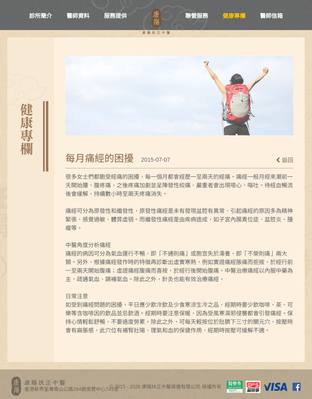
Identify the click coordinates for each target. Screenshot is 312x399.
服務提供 (115, 16)
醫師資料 (78, 16)
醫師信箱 (271, 16)
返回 (284, 160)
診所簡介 (40, 16)
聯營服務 (196, 16)
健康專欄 (234, 16)
